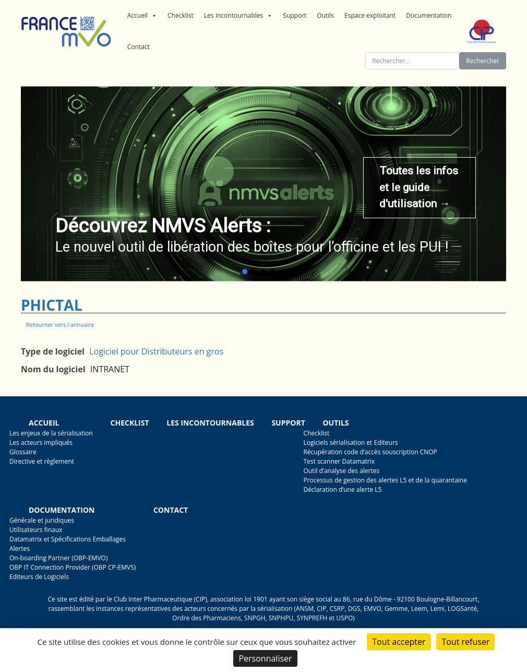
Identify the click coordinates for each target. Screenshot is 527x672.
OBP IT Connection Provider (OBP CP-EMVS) (72, 567)
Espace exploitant (370, 15)
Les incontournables (210, 423)
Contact (138, 46)
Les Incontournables (238, 15)
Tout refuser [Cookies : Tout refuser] (465, 641)
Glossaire (23, 451)
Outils (325, 15)
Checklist (180, 15)
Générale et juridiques (41, 520)
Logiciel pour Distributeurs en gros (156, 351)
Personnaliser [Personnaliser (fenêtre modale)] (265, 658)
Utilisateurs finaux (35, 529)
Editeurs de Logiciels (39, 576)
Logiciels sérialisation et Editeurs (350, 442)
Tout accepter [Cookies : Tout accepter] (398, 641)
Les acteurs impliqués (41, 442)
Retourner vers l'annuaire (60, 324)
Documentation (428, 15)
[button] (244, 271)
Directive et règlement (41, 461)
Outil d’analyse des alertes (341, 470)
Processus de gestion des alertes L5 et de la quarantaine (385, 480)
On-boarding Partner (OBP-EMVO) (58, 557)
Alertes (19, 548)
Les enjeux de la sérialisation (51, 433)
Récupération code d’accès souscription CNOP (370, 451)
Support (294, 15)
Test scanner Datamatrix (339, 461)
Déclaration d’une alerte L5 (342, 489)
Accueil (142, 15)
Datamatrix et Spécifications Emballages (67, 539)
